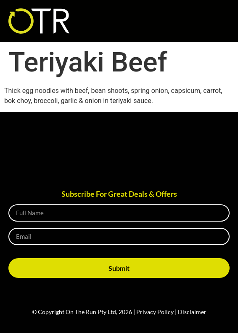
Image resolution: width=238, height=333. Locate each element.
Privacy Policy (155, 311)
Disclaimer (192, 311)
